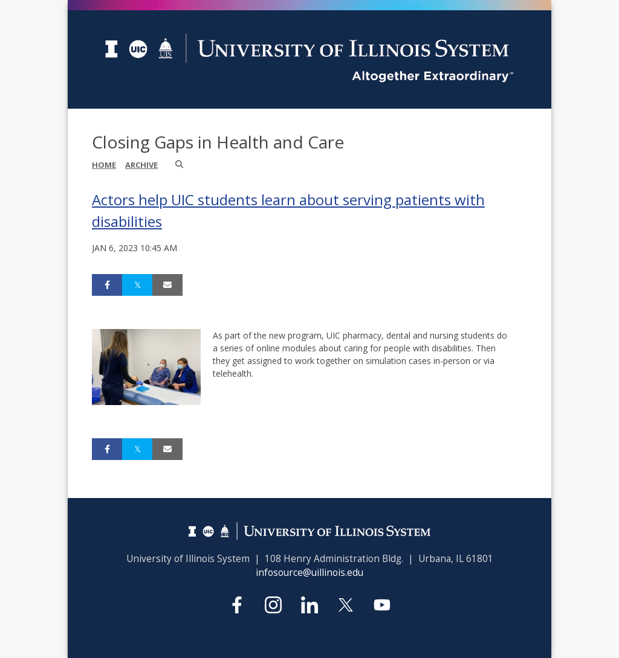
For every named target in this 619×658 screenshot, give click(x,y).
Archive (141, 164)
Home (104, 164)
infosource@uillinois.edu (309, 572)
